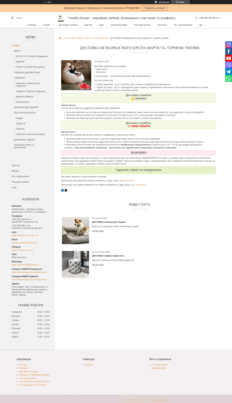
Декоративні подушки (24, 139)
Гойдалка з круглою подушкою (30, 91)
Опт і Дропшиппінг (183, 25)
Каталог (89, 365)
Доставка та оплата (28, 371)
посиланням (128, 180)
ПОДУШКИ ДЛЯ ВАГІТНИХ (27, 72)
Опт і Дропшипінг (20, 176)
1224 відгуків (163, 2)
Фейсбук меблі (159, 368)
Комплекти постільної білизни (30, 134)
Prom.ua (130, 397)
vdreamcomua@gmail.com (24, 242)
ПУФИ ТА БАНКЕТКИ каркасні (30, 67)
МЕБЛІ (17, 51)
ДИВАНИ (20, 61)
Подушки (20, 129)
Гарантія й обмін (118, 25)
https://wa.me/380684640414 (25, 265)
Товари (46, 25)
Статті (66, 38)
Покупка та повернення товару (34, 375)
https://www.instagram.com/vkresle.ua (29, 272)
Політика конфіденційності (157, 400)
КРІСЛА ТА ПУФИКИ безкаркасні (32, 56)
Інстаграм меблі (159, 365)
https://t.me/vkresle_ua (22, 250)
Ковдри (19, 118)
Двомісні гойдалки (25, 96)
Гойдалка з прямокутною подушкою (28, 84)
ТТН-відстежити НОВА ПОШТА (34, 381)
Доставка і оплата (68, 25)
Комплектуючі (22, 102)
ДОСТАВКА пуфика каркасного (108, 256)
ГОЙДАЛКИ (19, 78)
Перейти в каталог (155, 8)
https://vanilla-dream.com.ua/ (25, 235)
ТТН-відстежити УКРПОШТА (33, 385)
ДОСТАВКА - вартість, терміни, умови (89, 38)
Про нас (16, 165)
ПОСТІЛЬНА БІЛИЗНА (25, 113)
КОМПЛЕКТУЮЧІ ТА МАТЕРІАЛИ (24, 146)
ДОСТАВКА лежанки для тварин (108, 222)
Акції (101, 25)
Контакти (162, 25)
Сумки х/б (20, 123)
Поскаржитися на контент (133, 400)
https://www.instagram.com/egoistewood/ (31, 279)
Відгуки (88, 25)
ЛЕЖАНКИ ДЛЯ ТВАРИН (26, 107)
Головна (31, 25)
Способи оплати (142, 25)
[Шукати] (12, 18)
